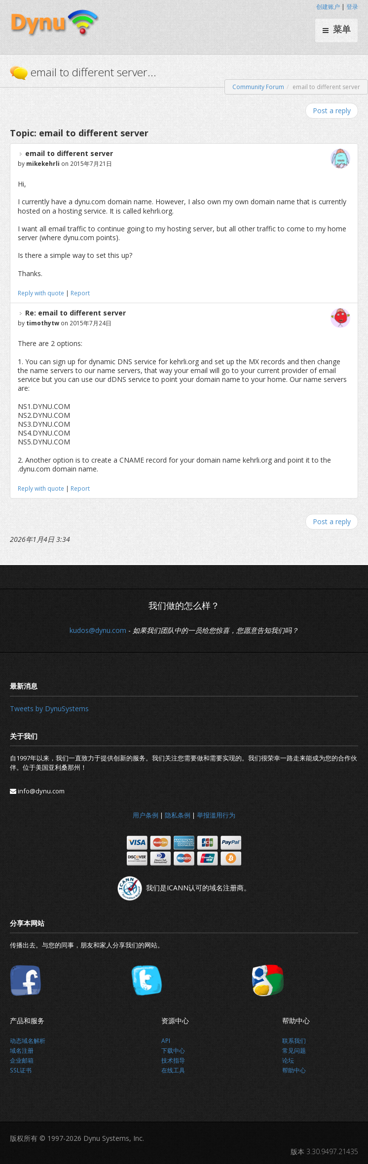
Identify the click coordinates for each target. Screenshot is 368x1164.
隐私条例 (177, 815)
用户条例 (145, 815)
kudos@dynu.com (98, 630)
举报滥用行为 (216, 815)
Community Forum (258, 87)
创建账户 (328, 6)
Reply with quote (41, 293)
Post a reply (332, 110)
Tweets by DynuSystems (49, 708)
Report (80, 293)
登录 (352, 6)
